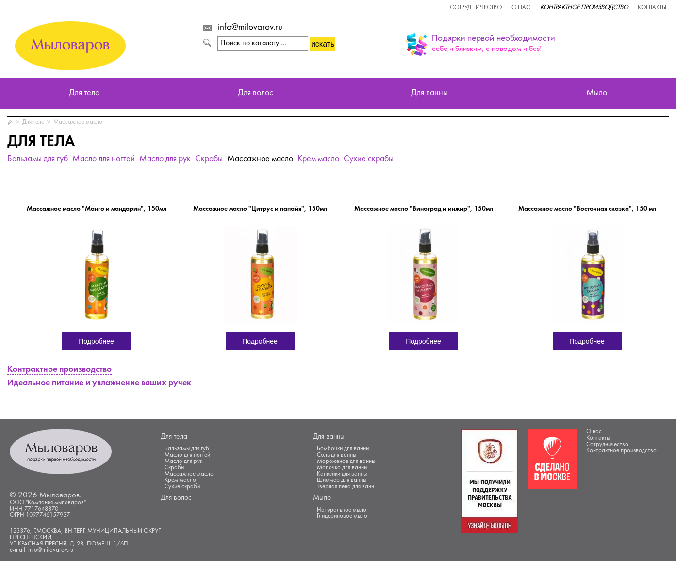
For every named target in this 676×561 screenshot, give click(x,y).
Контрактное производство (584, 8)
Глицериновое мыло (342, 516)
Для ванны (429, 93)
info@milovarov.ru (250, 27)
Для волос (255, 93)
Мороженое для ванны (346, 461)
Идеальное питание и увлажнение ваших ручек (99, 384)
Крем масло (318, 159)
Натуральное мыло (341, 510)
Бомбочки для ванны (343, 449)
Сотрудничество (476, 8)
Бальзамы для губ (37, 159)
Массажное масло (77, 122)
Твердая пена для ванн (345, 487)
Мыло (596, 93)
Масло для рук (165, 159)
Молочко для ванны (342, 468)
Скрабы (209, 159)
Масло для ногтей (103, 159)
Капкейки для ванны (342, 474)
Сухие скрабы (369, 159)
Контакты (652, 8)
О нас (520, 8)
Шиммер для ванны (341, 480)
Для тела (84, 93)
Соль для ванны (336, 455)
